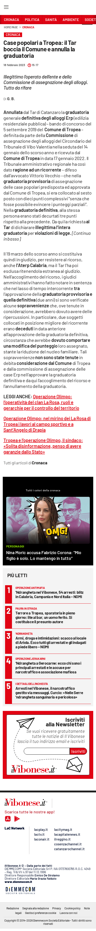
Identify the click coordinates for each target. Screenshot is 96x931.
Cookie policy (72, 908)
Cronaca (28, 27)
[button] (87, 29)
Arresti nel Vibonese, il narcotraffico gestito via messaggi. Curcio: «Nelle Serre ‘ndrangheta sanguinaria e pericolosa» (49, 692)
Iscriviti (78, 751)
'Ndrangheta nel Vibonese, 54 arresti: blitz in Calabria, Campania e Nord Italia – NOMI (49, 594)
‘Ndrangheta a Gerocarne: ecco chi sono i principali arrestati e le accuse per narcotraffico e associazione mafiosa (48, 667)
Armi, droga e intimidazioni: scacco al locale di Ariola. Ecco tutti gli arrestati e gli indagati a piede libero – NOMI (50, 642)
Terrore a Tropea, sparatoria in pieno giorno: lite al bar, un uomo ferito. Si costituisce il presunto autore (45, 617)
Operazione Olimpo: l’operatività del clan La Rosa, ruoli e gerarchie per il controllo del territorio (41, 402)
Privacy (56, 908)
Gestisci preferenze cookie (40, 912)
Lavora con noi (68, 912)
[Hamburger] (6, 8)
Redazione (12, 908)
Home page (11, 27)
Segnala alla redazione (35, 908)
